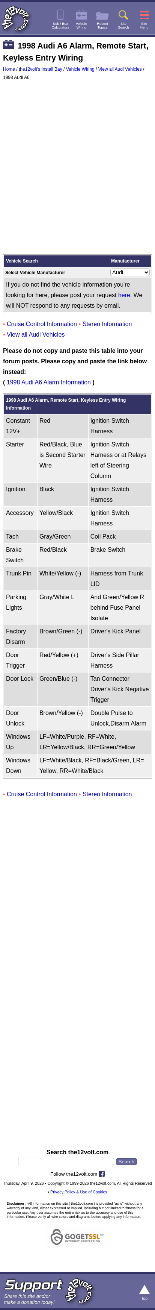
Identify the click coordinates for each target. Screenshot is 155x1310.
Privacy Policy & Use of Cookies (78, 1192)
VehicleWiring (81, 25)
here (124, 295)
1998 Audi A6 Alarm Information (49, 382)
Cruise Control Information (42, 324)
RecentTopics (102, 25)
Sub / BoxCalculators (60, 25)
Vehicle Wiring (80, 69)
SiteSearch (123, 25)
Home (9, 69)
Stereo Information (107, 324)
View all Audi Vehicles (120, 69)
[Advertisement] (77, 169)
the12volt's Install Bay (40, 69)
